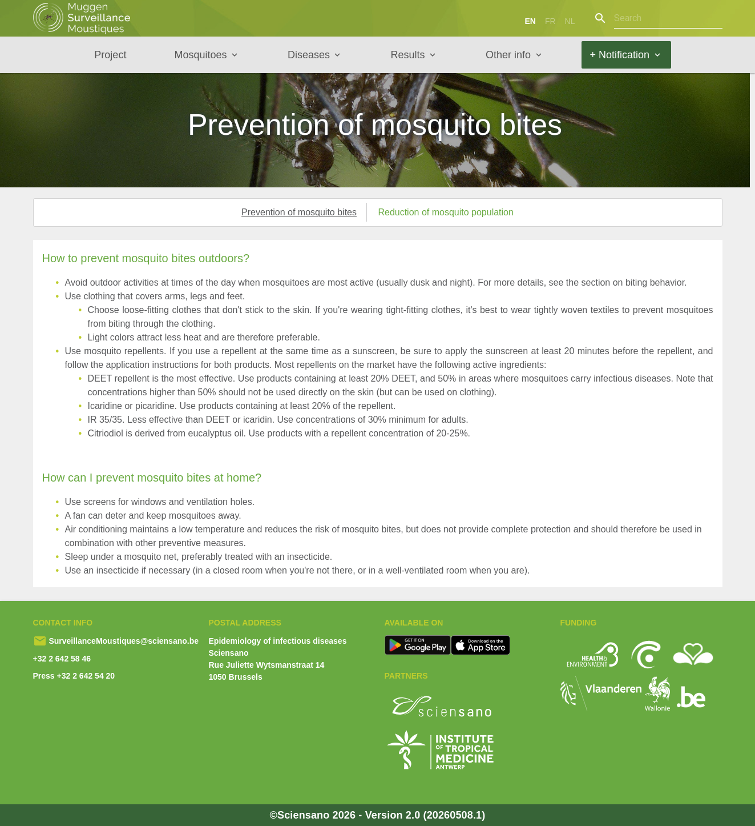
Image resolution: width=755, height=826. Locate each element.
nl (570, 21)
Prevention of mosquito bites (299, 212)
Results (407, 55)
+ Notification (620, 55)
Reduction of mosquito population (446, 212)
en (529, 21)
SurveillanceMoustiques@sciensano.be (123, 640)
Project (110, 55)
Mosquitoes (200, 55)
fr (550, 21)
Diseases (309, 55)
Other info (508, 55)
